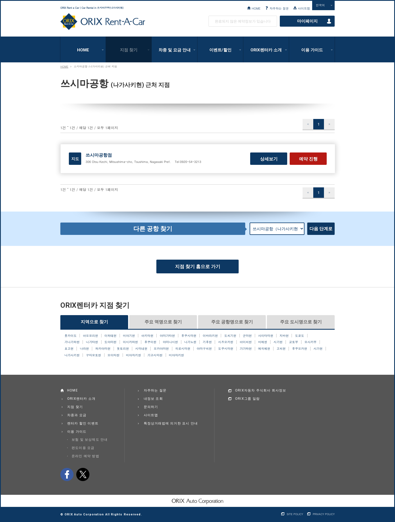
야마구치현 (204, 349)
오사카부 (310, 342)
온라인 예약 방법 (85, 456)
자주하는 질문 (279, 8)
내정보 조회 (153, 399)
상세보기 (269, 159)
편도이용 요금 (83, 448)
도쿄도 (299, 336)
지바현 (284, 336)
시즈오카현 (225, 342)
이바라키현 (210, 336)
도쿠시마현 (225, 349)
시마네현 (141, 349)
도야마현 (111, 342)
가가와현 (246, 349)
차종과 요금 (76, 415)
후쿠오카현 (299, 349)
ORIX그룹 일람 (247, 399)
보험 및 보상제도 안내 (90, 440)
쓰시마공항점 (99, 155)
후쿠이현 (150, 342)
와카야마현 (102, 349)
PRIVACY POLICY (324, 514)
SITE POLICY (295, 514)
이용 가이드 (312, 50)
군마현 (247, 336)
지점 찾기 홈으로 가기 (197, 266)
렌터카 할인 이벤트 (82, 423)
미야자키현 (133, 355)
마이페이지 (307, 21)
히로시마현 (182, 349)
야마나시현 (170, 342)
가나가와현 (72, 342)
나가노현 (190, 342)
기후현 (207, 342)
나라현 (84, 349)
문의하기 (151, 407)
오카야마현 (161, 349)
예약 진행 (308, 159)
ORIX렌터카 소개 (266, 50)
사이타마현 (265, 336)
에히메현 (264, 349)
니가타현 (92, 342)
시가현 (278, 342)
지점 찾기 (128, 50)
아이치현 (246, 342)
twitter (82, 474)
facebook (67, 474)
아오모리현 (90, 336)
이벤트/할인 (220, 50)
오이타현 (114, 355)
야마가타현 (167, 336)
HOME (256, 8)
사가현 (318, 349)
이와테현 (111, 336)
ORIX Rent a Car (102, 21)
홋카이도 (70, 336)
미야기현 (129, 336)
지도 (75, 159)
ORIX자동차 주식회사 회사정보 (260, 390)
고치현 (281, 349)
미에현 (262, 342)
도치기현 (230, 336)
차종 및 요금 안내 (175, 50)
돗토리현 (123, 349)
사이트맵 (304, 8)
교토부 (293, 342)
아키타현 (147, 336)
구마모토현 (93, 355)
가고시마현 (154, 355)
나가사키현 (72, 355)
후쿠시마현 (188, 336)
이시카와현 (130, 342)
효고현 (69, 349)
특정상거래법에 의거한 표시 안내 (171, 423)
